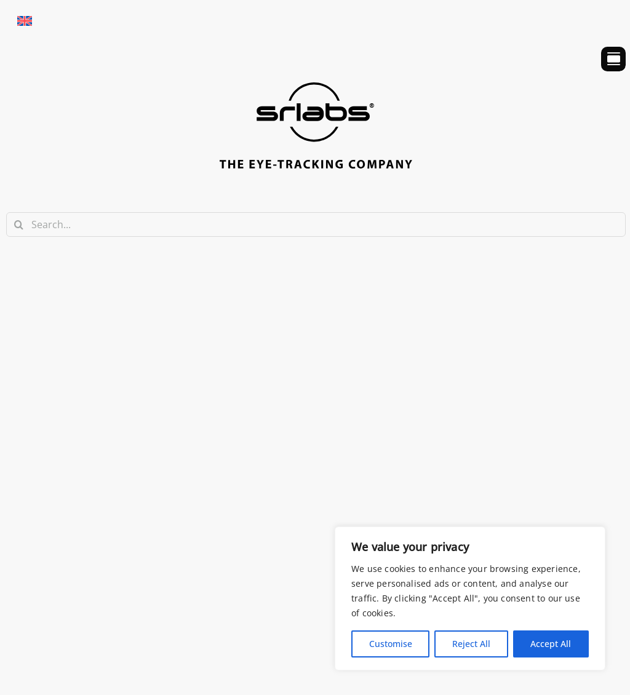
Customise (390, 643)
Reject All (471, 643)
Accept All (550, 643)
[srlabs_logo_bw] (316, 88)
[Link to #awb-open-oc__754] (613, 59)
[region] (470, 598)
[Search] (18, 224)
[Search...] (316, 224)
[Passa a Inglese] (24, 20)
